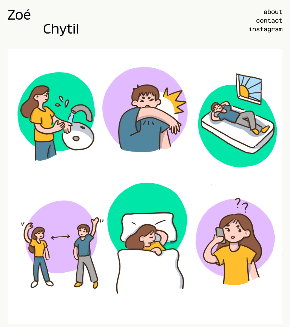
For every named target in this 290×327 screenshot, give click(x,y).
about (273, 11)
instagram (265, 29)
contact (269, 20)
